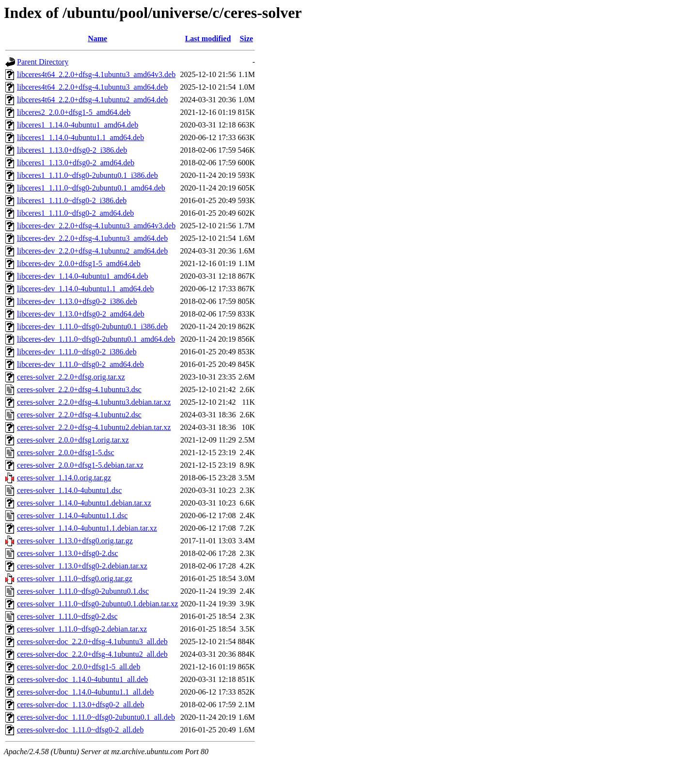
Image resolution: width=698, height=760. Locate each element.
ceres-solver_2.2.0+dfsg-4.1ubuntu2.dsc (79, 415)
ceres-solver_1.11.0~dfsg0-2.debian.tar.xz (82, 629)
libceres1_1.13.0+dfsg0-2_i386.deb (72, 150)
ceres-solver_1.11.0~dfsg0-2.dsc (67, 616)
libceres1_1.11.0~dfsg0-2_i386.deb (72, 200)
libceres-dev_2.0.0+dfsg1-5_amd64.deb (79, 263)
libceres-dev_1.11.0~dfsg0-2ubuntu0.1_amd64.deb (96, 339)
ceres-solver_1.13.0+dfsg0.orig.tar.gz (75, 541)
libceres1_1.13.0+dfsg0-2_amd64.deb (75, 162)
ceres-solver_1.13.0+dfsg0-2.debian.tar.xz (82, 566)
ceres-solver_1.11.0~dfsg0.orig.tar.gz (74, 578)
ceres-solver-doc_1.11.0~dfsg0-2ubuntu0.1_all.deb (96, 717)
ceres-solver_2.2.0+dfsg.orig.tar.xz (71, 377)
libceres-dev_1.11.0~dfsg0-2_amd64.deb (80, 364)
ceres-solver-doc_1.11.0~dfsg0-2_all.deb (80, 730)
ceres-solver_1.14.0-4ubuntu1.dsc (69, 490)
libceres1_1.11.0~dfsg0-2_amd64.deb (75, 213)
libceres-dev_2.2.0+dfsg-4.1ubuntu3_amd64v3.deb (96, 226)
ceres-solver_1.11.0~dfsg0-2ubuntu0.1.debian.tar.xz (97, 604)
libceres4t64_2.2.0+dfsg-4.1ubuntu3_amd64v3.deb (96, 74)
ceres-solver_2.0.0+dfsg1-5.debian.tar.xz (80, 465)
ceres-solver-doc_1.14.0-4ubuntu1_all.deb (82, 679)
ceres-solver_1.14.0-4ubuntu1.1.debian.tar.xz (87, 528)
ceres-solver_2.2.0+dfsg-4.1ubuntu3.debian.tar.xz (94, 402)
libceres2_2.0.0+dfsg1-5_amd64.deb (73, 112)
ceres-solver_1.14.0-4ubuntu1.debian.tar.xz (84, 503)
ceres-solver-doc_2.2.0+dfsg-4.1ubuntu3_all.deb (92, 641)
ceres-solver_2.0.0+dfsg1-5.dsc (65, 452)
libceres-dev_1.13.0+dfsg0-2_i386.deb (77, 301)
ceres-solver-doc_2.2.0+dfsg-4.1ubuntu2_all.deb (92, 654)
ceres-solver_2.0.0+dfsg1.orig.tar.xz (73, 440)
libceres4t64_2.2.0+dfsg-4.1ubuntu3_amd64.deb (92, 87)
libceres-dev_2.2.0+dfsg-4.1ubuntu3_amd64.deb (92, 238)
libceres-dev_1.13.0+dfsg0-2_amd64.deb (80, 314)
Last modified (208, 38)
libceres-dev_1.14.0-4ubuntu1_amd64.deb (82, 276)
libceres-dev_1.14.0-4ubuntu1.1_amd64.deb (85, 289)
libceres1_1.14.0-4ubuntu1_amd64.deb (77, 125)
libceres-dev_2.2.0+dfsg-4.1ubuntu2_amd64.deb (92, 251)
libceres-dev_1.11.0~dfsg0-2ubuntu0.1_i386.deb (92, 326)
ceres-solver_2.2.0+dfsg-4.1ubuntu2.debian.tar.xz (94, 427)
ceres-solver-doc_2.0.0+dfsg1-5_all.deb (78, 667)
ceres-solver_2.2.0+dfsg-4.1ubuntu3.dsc (79, 389)
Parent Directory (42, 62)
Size (247, 38)
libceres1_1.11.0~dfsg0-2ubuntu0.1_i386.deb (87, 175)
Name (97, 38)
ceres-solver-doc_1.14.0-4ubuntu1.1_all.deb (85, 692)
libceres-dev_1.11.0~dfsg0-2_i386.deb (77, 352)
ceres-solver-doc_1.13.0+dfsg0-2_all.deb (80, 704)
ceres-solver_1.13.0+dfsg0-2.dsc (67, 553)
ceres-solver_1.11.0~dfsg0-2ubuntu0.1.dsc (83, 591)
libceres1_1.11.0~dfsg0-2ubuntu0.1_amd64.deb (91, 188)
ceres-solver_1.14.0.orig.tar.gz (64, 478)
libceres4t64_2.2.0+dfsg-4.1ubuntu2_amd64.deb (92, 99)
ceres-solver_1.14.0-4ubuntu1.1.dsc (72, 515)
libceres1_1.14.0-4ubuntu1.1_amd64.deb (80, 137)
